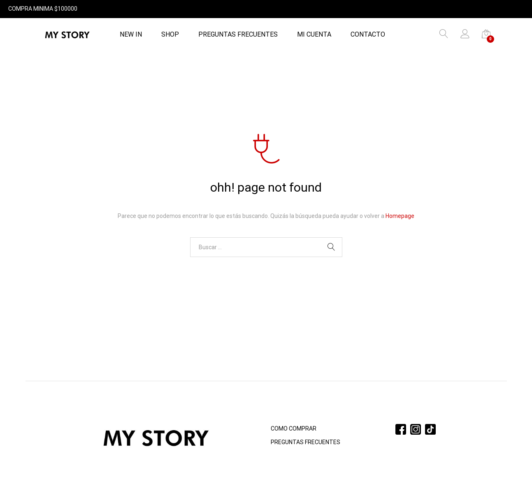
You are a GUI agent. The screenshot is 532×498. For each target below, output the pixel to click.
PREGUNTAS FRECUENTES (238, 34)
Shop (170, 34)
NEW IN (131, 34)
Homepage (400, 216)
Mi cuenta (314, 34)
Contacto (368, 34)
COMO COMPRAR (293, 428)
